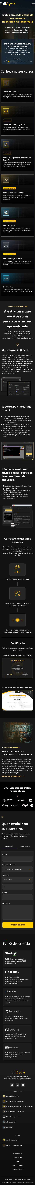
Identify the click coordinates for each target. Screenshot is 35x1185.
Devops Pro (8, 1127)
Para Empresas (26, 846)
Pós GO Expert (9, 1121)
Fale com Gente (18, 1165)
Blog (17, 1161)
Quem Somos (17, 1157)
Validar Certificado (6, 1183)
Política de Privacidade (18, 1183)
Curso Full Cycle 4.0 (11, 1096)
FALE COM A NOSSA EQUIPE (12, 776)
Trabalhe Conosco (17, 1169)
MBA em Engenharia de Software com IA (18, 1106)
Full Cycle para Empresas (12, 1145)
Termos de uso (29, 1183)
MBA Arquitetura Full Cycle (13, 1111)
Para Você (9, 846)
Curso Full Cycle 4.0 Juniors (13, 1101)
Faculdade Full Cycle (11, 1139)
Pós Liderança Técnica (12, 1116)
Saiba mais (17, 59)
